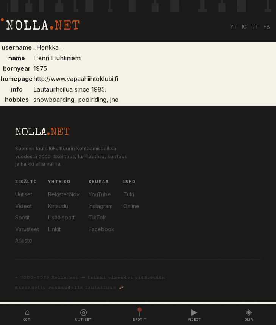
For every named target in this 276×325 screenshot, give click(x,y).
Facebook (101, 229)
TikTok (97, 217)
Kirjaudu (58, 206)
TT (255, 26)
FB (267, 26)
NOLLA (43, 26)
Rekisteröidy (64, 194)
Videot (23, 206)
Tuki (128, 194)
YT (233, 26)
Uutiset (23, 194)
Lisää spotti (62, 217)
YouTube (100, 194)
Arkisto (23, 240)
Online (131, 206)
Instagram (100, 206)
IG (244, 26)
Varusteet (27, 229)
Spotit (22, 217)
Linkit (54, 229)
